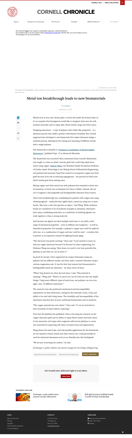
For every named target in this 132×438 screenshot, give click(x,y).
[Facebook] (114, 436)
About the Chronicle (13, 422)
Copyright (10, 427)
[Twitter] (118, 436)
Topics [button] (16, 22)
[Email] (123, 436)
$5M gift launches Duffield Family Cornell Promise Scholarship (99, 399)
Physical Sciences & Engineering (68, 358)
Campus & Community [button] (35, 22)
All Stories (55, 22)
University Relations (13, 432)
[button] (122, 2)
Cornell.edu (95, 3)
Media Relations (111, 3)
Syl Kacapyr (66, 106)
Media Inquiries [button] (90, 358)
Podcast (73, 22)
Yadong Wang (51, 166)
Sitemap (9, 424)
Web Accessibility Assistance (16, 429)
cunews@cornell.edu (54, 429)
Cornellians (114, 22)
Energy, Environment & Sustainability (45, 358)
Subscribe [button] (66, 380)
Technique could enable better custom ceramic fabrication (48, 399)
